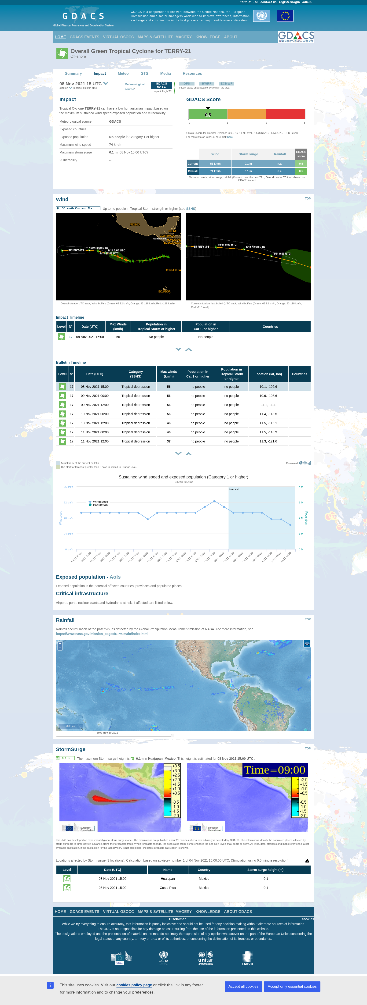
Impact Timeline (70, 317)
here (230, 136)
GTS (144, 73)
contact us (269, 2)
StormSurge (70, 749)
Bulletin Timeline (71, 362)
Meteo (123, 73)
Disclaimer (177, 919)
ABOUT (230, 37)
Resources (192, 73)
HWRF (206, 83)
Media (165, 73)
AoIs (115, 577)
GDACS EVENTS (84, 37)
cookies (308, 919)
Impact (100, 73)
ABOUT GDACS (238, 912)
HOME (60, 37)
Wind (215, 154)
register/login (289, 2)
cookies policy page (134, 985)
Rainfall (280, 154)
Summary (73, 73)
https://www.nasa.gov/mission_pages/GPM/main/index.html (102, 634)
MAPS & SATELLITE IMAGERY (165, 37)
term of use (249, 2)
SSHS (190, 208)
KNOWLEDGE (208, 37)
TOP (308, 198)
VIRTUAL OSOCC (118, 37)
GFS (187, 83)
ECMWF (226, 83)
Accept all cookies (243, 986)
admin (307, 2)
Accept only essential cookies (292, 986)
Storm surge (248, 154)
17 (71, 337)
